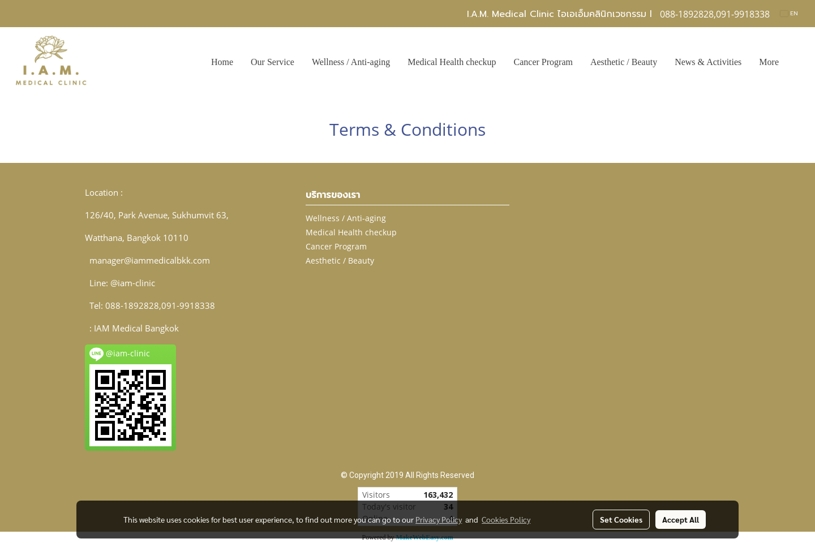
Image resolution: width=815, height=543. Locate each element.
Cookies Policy (506, 519)
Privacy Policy (438, 519)
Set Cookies (621, 519)
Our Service (272, 62)
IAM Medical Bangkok (136, 328)
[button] (797, 62)
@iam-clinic (132, 282)
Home (222, 62)
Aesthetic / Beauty (623, 62)
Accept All (680, 519)
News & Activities (708, 62)
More (769, 62)
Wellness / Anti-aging (351, 62)
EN (789, 13)
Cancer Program (543, 62)
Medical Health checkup (452, 62)
